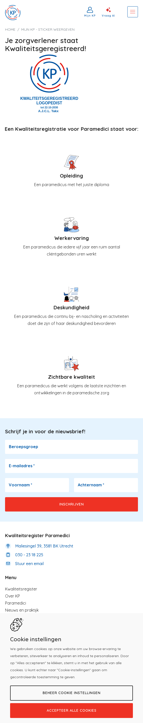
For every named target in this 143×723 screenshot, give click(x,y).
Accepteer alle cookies (72, 710)
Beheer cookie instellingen (72, 693)
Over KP (12, 596)
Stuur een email (29, 563)
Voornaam (20, 484)
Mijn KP (90, 15)
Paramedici (15, 603)
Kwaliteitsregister (21, 588)
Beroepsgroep (23, 446)
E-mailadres (22, 465)
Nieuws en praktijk (22, 610)
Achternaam (91, 484)
